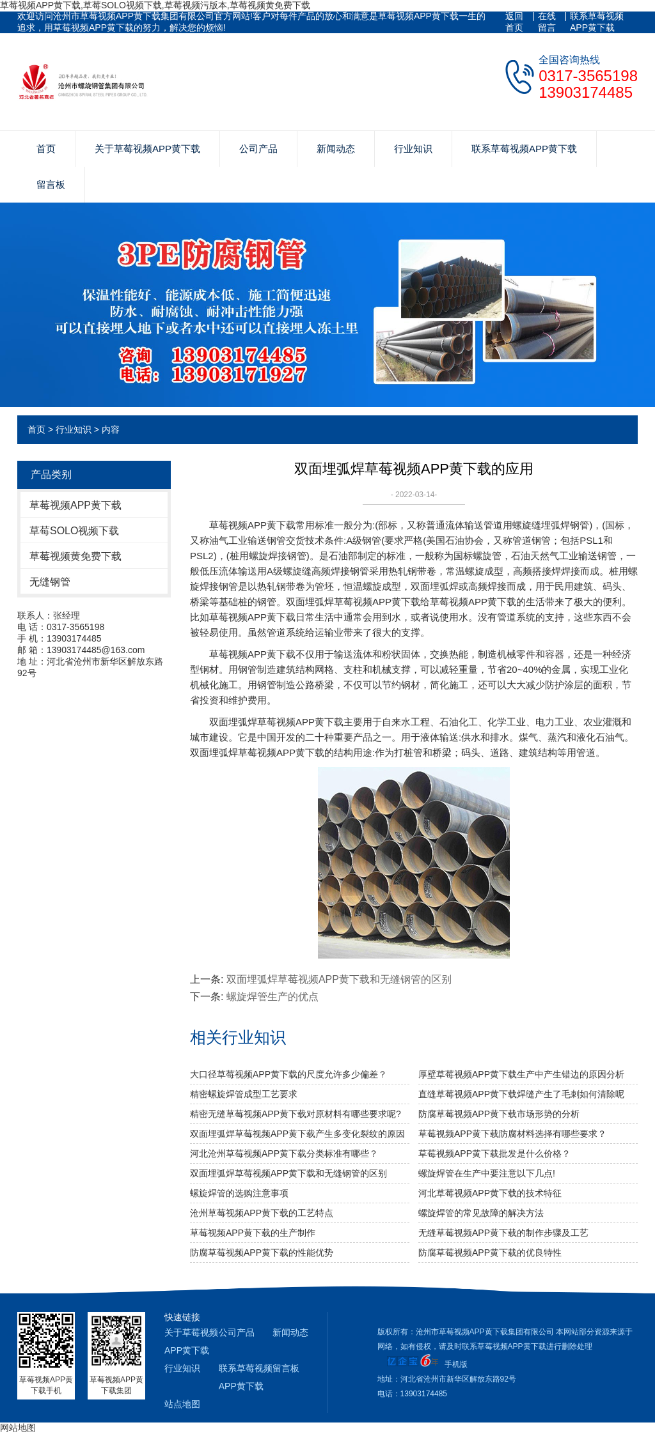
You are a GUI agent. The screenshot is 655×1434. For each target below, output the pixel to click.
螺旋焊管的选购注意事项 (239, 1193)
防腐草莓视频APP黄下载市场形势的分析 (499, 1114)
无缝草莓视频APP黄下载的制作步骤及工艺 (503, 1233)
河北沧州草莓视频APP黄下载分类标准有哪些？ (284, 1153)
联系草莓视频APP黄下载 (597, 22)
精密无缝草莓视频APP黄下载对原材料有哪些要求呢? (295, 1114)
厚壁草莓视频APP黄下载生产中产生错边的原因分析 (521, 1074)
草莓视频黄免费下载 (75, 556)
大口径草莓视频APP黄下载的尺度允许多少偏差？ (288, 1074)
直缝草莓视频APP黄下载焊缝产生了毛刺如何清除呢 (521, 1094)
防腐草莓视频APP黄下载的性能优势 (261, 1252)
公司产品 (258, 148)
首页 (46, 148)
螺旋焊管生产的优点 (272, 996)
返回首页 (514, 22)
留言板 (50, 184)
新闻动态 (336, 148)
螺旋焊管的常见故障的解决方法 (481, 1213)
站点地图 (182, 1404)
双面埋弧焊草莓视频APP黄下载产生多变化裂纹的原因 (297, 1134)
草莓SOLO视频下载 (74, 530)
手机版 (456, 1364)
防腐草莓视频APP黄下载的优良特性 (490, 1252)
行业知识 (413, 148)
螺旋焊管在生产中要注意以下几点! (486, 1173)
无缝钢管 (49, 581)
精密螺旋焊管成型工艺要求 (243, 1094)
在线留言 (547, 22)
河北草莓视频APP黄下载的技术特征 (490, 1193)
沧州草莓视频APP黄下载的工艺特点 (261, 1213)
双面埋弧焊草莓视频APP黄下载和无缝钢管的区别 (339, 979)
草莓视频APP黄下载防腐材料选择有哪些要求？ (512, 1134)
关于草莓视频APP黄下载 (147, 148)
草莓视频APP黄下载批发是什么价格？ (494, 1153)
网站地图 (18, 1427)
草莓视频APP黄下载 (75, 505)
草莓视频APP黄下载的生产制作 (252, 1233)
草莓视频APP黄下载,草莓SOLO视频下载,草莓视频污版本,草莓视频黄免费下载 (155, 5)
